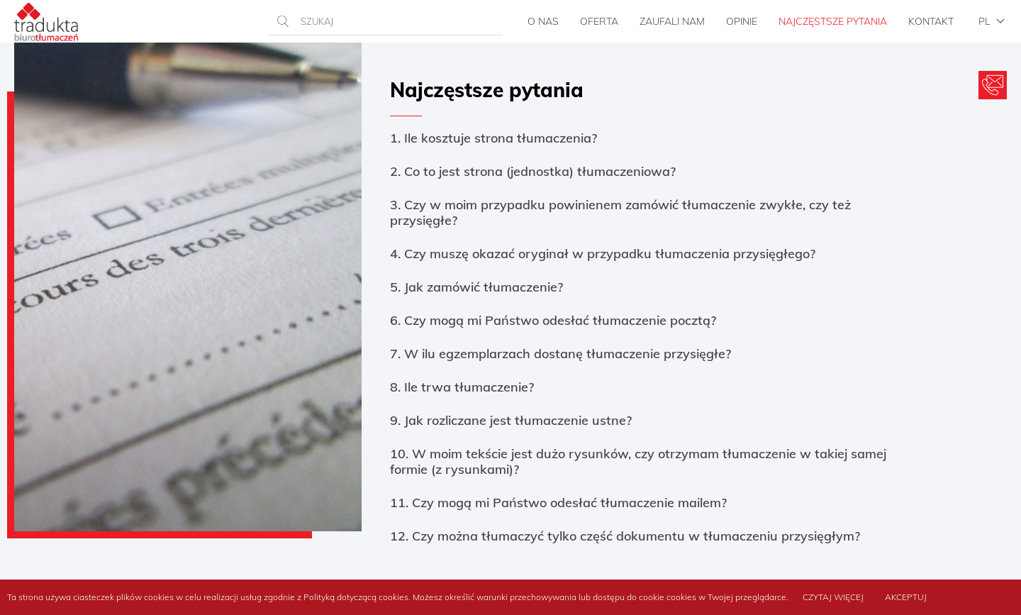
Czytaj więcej (833, 597)
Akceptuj (906, 597)
